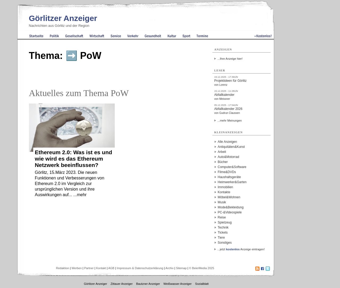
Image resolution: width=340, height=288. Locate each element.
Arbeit (222, 152)
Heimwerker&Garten (232, 182)
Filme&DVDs (227, 172)
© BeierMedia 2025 (201, 268)
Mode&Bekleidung (231, 207)
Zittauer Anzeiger (121, 283)
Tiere (221, 237)
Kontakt (101, 268)
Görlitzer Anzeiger (63, 18)
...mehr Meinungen (230, 120)
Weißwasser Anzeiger (177, 283)
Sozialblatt (202, 283)
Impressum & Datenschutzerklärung (140, 268)
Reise (222, 217)
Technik (223, 227)
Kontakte (224, 192)
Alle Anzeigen (227, 141)
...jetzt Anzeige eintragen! (241, 249)
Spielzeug (225, 222)
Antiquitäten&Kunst (231, 146)
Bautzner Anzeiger (148, 283)
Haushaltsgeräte (229, 177)
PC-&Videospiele (230, 212)
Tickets (223, 232)
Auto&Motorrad (228, 157)
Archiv (169, 268)
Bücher (223, 162)
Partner (89, 268)
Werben (76, 268)
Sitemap (181, 268)
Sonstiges (225, 242)
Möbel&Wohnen (229, 197)
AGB (111, 268)
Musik (222, 202)
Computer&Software (232, 167)
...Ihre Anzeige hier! (230, 58)
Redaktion (62, 268)
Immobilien (225, 187)
